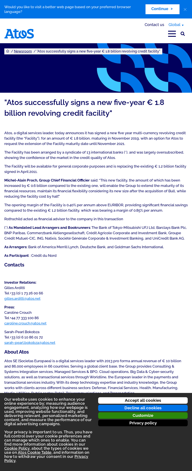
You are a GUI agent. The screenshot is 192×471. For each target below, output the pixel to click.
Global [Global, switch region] (174, 24)
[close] (185, 9)
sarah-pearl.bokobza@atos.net (29, 342)
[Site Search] (183, 34)
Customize (143, 415)
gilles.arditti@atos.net (22, 298)
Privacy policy (143, 422)
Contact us (154, 24)
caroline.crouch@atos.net (25, 323)
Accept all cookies (143, 400)
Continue (159, 8)
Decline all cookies (142, 407)
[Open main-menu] (172, 34)
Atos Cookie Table (35, 452)
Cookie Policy (17, 448)
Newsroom (23, 51)
